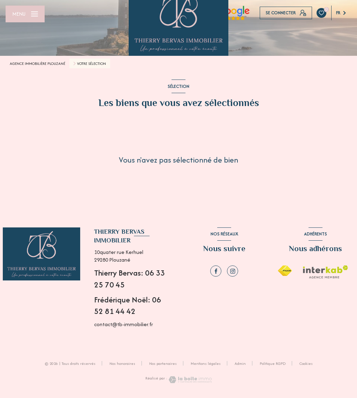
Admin (240, 363)
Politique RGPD (273, 363)
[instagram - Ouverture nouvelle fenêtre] (232, 271)
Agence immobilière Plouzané (37, 63)
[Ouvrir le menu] (25, 14)
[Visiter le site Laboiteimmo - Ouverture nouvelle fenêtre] (189, 379)
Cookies (306, 363)
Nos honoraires (122, 363)
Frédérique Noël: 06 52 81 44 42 (127, 305)
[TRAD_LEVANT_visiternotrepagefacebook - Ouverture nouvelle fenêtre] (215, 271)
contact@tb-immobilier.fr (123, 324)
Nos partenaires (163, 363)
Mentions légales (206, 363)
